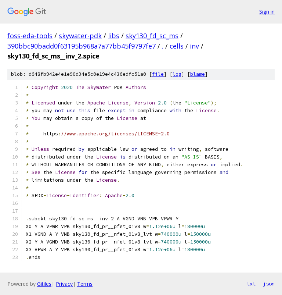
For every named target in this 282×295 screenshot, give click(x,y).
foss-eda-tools (30, 35)
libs (113, 35)
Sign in (267, 11)
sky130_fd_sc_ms (152, 35)
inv (194, 46)
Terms (85, 283)
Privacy (64, 283)
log (177, 74)
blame (197, 74)
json (269, 283)
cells (177, 46)
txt (251, 283)
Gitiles (44, 283)
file (158, 74)
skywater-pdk (80, 35)
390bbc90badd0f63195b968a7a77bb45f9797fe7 (81, 46)
